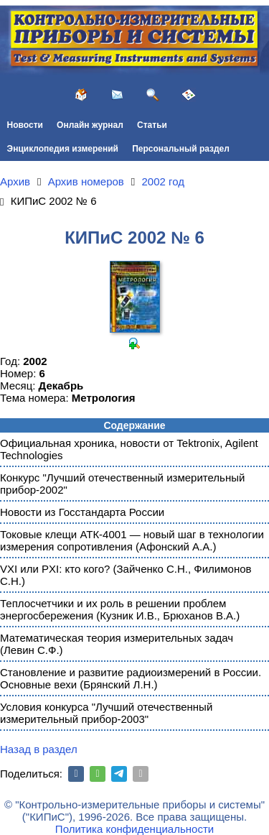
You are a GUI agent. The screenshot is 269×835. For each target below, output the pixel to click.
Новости (25, 125)
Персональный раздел (181, 149)
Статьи (152, 125)
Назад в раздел (38, 749)
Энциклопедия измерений (62, 149)
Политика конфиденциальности (134, 829)
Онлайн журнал (90, 125)
